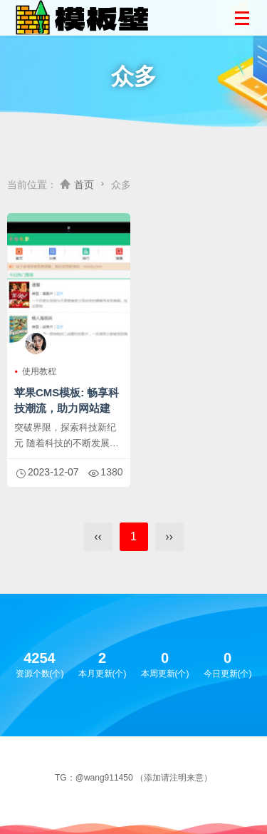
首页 (84, 184)
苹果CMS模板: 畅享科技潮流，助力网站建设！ (67, 408)
